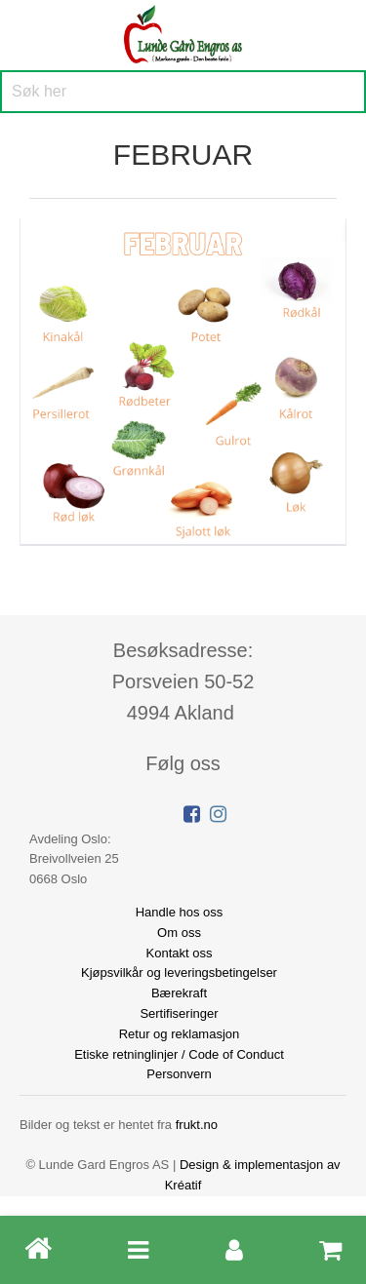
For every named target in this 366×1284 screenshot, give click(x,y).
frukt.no (197, 1124)
